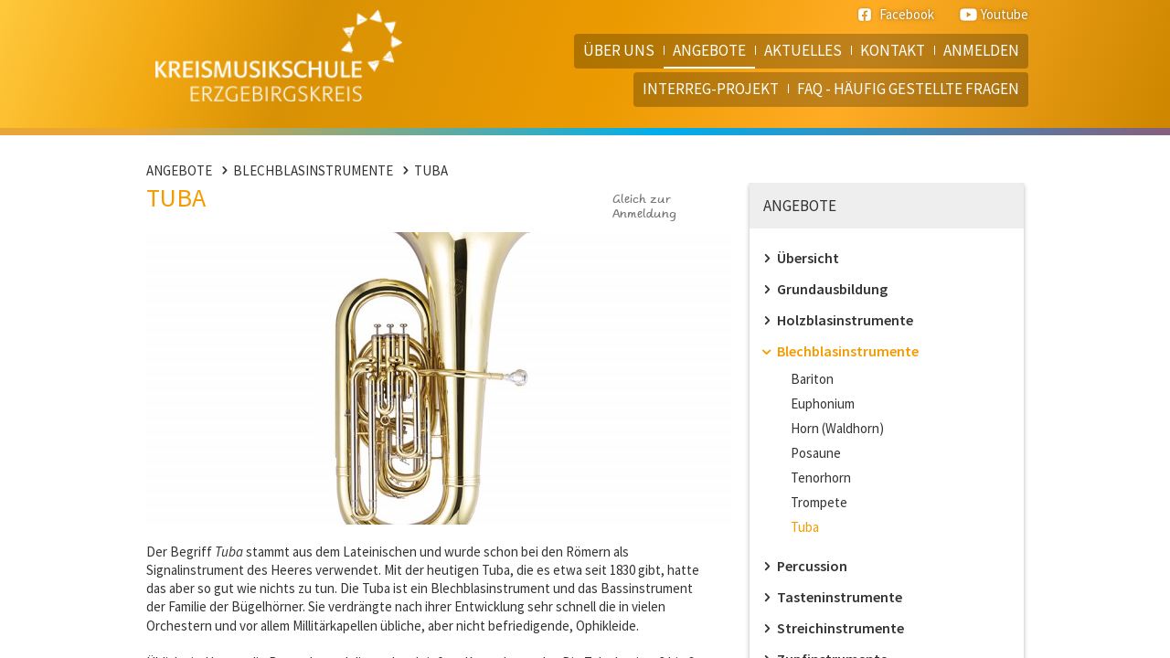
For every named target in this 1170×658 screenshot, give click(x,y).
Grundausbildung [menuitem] (832, 289)
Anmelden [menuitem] (981, 50)
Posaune (816, 453)
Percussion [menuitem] (812, 566)
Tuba (431, 170)
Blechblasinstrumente (313, 170)
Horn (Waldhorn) (837, 428)
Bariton (812, 378)
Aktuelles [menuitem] (803, 50)
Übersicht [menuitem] (808, 258)
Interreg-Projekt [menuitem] (711, 89)
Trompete (819, 502)
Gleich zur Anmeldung (644, 208)
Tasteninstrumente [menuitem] (839, 597)
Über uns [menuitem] (618, 50)
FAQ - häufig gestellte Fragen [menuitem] (908, 89)
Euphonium (823, 403)
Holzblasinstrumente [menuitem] (845, 320)
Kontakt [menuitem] (892, 50)
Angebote (179, 170)
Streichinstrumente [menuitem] (840, 628)
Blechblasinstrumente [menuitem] (848, 351)
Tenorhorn (821, 477)
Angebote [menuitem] (709, 50)
